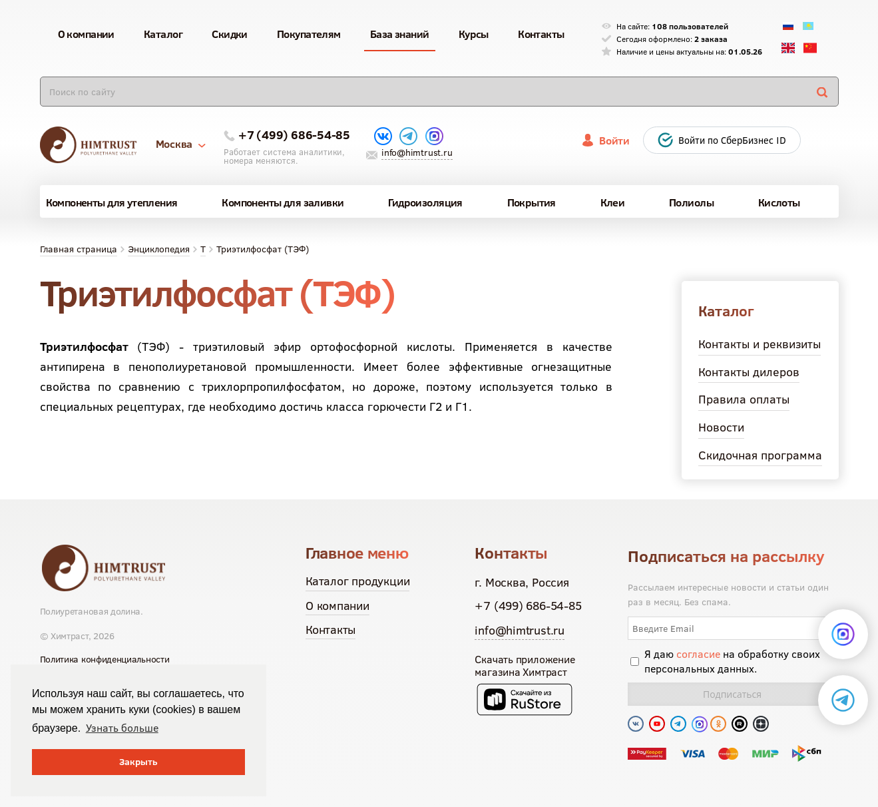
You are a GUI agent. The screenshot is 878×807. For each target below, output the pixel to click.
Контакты (330, 629)
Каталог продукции (357, 581)
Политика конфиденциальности (105, 659)
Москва (181, 143)
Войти (614, 140)
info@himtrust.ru (416, 152)
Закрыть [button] (138, 761)
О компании (337, 605)
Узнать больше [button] (122, 727)
